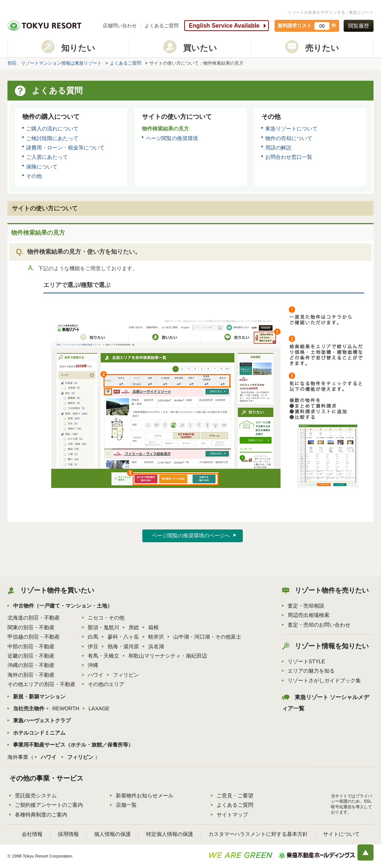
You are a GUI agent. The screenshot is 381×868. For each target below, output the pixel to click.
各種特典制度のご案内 (41, 815)
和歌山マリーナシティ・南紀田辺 (167, 656)
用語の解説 (278, 148)
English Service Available (224, 25)
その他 (34, 176)
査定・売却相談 (306, 606)
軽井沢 (156, 637)
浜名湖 (156, 646)
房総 (133, 627)
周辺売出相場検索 (308, 615)
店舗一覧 (126, 805)
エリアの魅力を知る (311, 671)
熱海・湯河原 (123, 646)
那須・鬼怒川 (103, 627)
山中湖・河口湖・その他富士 (207, 637)
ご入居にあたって (47, 157)
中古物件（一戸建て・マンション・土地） (62, 606)
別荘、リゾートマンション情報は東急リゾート (54, 63)
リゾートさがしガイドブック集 (324, 680)
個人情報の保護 (112, 834)
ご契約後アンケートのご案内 (49, 805)
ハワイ (95, 675)
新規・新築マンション (39, 696)
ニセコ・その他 (106, 618)
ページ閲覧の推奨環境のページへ (191, 535)
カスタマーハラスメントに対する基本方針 (258, 834)
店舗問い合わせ (120, 25)
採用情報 (68, 834)
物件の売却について (288, 138)
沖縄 (93, 665)
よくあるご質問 (162, 25)
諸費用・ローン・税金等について (65, 148)
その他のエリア (106, 684)
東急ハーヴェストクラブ (42, 720)
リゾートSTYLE (306, 661)
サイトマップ (232, 815)
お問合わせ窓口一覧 (288, 157)
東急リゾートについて (291, 129)
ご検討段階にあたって (52, 138)
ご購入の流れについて (52, 129)
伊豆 (93, 646)
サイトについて (341, 834)
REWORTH (65, 708)
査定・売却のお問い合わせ (319, 625)
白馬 (93, 637)
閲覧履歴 (358, 26)
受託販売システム (36, 796)
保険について (42, 167)
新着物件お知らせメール (144, 796)
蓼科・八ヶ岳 (123, 637)
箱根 (153, 627)
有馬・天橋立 (103, 656)
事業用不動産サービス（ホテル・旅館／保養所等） (73, 745)
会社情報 (32, 834)
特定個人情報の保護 (169, 834)
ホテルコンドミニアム (39, 733)
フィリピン (126, 675)
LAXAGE (99, 708)
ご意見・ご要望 (235, 796)
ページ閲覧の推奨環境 (172, 138)
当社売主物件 (28, 708)
